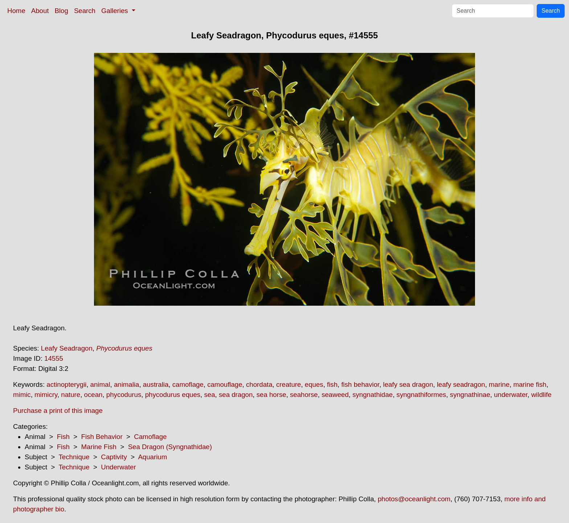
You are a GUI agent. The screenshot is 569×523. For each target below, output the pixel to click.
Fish (63, 436)
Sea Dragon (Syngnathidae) (170, 447)
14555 (53, 358)
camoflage (188, 384)
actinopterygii (66, 384)
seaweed (335, 394)
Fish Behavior (102, 436)
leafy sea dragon (408, 384)
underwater (510, 394)
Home (16, 10)
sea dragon (236, 394)
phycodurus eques (172, 394)
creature (288, 384)
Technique (74, 457)
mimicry (45, 394)
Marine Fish (98, 447)
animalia (126, 384)
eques (314, 384)
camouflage (224, 384)
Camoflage (150, 436)
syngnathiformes (421, 394)
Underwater (118, 467)
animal (100, 384)
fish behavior (360, 384)
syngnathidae (372, 394)
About (40, 10)
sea (209, 394)
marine (499, 384)
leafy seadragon (461, 384)
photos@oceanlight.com (414, 499)
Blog (61, 10)
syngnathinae (470, 394)
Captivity (114, 457)
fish (332, 384)
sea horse (271, 394)
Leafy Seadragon (67, 348)
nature (70, 394)
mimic (22, 394)
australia (156, 384)
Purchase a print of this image (58, 410)
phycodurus (123, 394)
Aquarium (152, 457)
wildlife (541, 394)
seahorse (304, 394)
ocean (93, 394)
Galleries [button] (115, 10)
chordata (259, 384)
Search (84, 10)
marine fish (529, 384)
